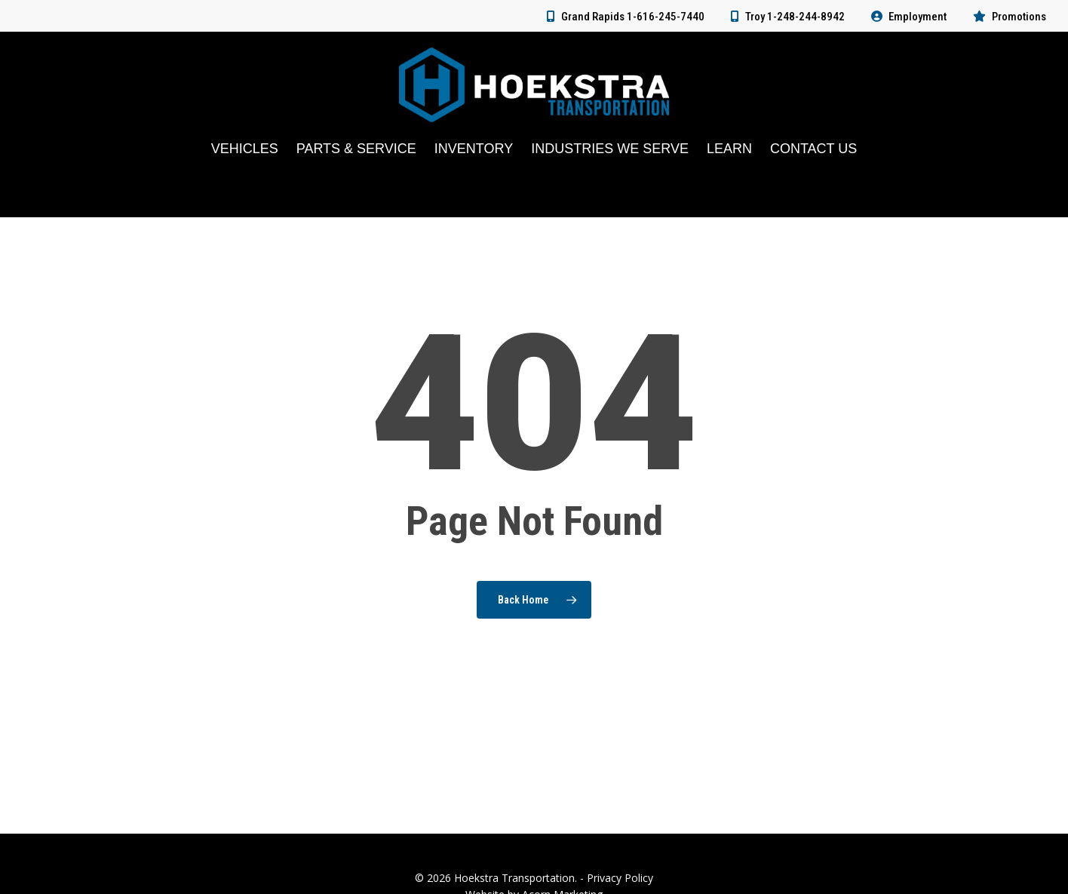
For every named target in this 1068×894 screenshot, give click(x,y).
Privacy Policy (620, 878)
